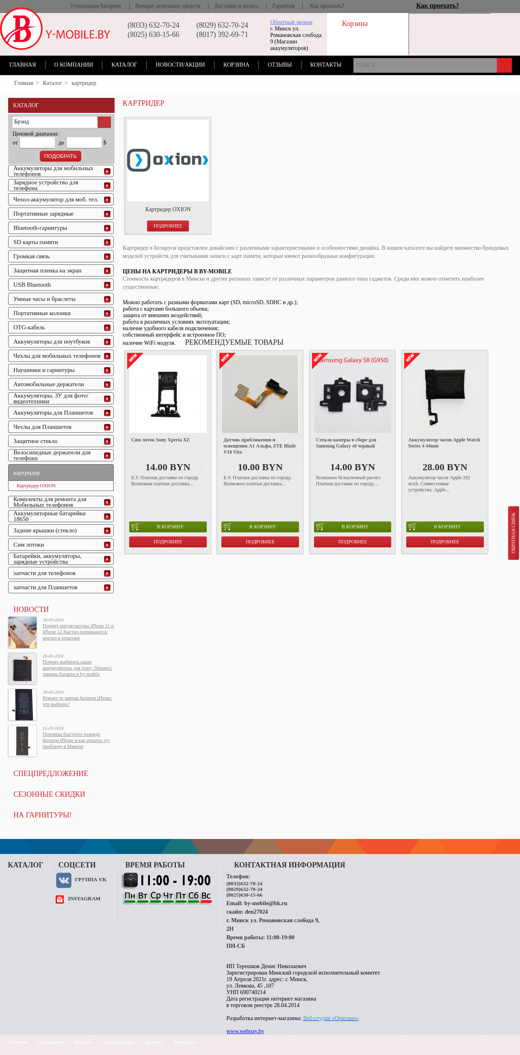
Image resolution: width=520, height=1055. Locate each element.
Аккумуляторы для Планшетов (53, 412)
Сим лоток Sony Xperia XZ (160, 440)
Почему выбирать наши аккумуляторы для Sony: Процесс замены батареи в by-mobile (77, 668)
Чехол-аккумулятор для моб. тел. (55, 199)
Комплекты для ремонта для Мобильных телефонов (50, 502)
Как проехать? (327, 6)
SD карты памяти (35, 242)
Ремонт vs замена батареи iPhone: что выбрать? (77, 701)
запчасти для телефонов (44, 573)
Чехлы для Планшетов (42, 427)
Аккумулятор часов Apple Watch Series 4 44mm (444, 443)
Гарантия (283, 6)
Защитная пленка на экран (47, 270)
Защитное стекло (35, 441)
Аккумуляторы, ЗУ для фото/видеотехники (50, 398)
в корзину (157, 526)
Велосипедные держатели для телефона (52, 455)
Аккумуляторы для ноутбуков (51, 341)
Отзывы (280, 65)
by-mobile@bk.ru (265, 903)
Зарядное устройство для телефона (45, 185)
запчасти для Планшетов (45, 587)
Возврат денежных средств (167, 6)
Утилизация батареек (95, 6)
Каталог (124, 65)
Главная (22, 65)
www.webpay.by (245, 1031)
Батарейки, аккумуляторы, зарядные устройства (47, 559)
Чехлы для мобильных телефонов (57, 355)
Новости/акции (180, 65)
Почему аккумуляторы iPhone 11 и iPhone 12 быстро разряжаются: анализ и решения (78, 632)
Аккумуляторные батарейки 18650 (49, 516)
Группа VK (90, 879)
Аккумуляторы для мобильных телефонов (53, 171)
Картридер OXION (36, 486)
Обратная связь (513, 532)
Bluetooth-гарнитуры (40, 228)
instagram (84, 898)
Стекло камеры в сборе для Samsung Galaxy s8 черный (346, 443)
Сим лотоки (28, 544)
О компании (73, 65)
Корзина (236, 65)
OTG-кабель (29, 327)
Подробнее (168, 226)
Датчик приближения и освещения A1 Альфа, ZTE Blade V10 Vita (259, 446)
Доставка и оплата (236, 6)
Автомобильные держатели (48, 384)
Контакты (326, 65)
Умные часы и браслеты (44, 299)
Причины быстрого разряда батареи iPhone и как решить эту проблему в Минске (76, 740)
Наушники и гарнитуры (43, 370)
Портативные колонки (42, 313)
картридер (26, 472)
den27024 (256, 912)
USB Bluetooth (32, 284)
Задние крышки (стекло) (45, 530)
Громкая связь (31, 256)
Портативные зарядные (43, 213)
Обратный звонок (291, 22)
